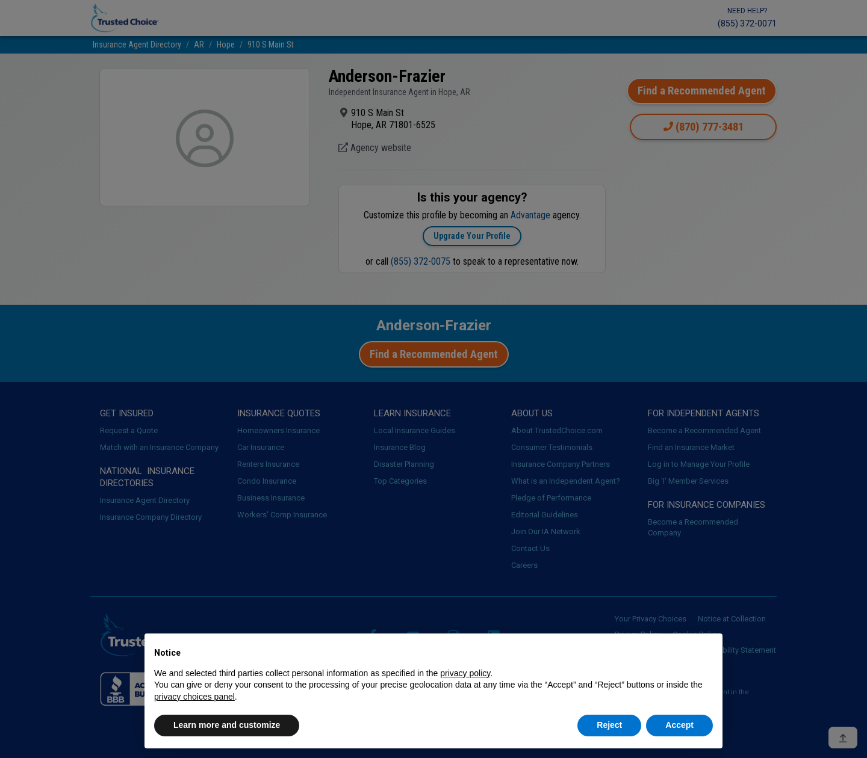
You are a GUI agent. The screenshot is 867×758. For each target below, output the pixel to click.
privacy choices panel (194, 696)
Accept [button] (679, 725)
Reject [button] (609, 725)
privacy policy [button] (465, 673)
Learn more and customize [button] (226, 725)
